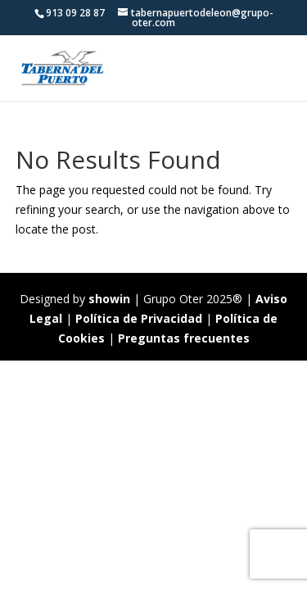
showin (109, 298)
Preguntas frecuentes (184, 338)
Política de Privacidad (138, 318)
